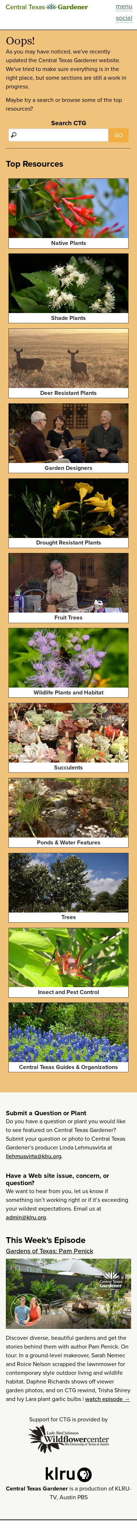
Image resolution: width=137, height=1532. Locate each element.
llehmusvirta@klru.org (33, 1156)
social (124, 18)
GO (118, 135)
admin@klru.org (26, 1217)
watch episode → (107, 1399)
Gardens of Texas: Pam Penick (49, 1251)
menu (124, 6)
